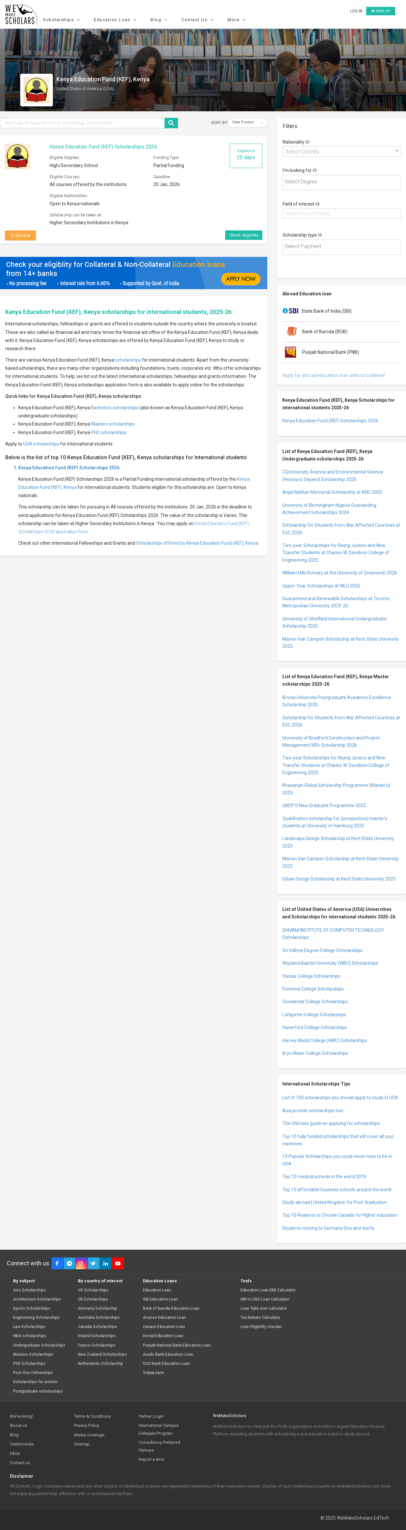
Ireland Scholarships (97, 1336)
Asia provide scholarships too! (312, 1110)
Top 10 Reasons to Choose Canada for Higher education (339, 1215)
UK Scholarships (93, 1299)
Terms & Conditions (92, 1416)
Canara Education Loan (164, 1327)
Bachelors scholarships (114, 407)
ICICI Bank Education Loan (166, 1364)
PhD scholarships (108, 432)
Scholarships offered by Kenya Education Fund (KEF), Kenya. (197, 543)
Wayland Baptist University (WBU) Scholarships (330, 963)
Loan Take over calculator (264, 1308)
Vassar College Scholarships (311, 976)
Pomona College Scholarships (313, 988)
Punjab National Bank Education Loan (177, 1345)
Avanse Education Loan (164, 1318)
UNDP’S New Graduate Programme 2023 (324, 805)
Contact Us (198, 19)
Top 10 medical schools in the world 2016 (324, 1176)
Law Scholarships (29, 1327)
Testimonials (22, 1444)
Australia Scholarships (99, 1318)
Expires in (246, 154)
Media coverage (89, 1434)
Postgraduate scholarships (38, 1391)
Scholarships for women (35, 1382)
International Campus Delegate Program (159, 1429)
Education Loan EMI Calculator (268, 1290)
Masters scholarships (113, 424)
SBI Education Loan (160, 1299)
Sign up (380, 11)
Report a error (151, 1459)
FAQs (15, 1453)
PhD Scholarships (29, 1364)
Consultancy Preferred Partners (159, 1446)
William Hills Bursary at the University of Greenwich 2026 (339, 572)
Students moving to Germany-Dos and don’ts (328, 1228)
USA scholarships (41, 443)
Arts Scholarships (29, 1290)
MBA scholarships (29, 1336)
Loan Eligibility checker (261, 1327)
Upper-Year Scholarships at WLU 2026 (321, 585)
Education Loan (116, 19)
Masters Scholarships (33, 1354)
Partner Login (151, 1416)
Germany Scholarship (97, 1308)
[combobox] (341, 151)
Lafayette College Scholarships (314, 1014)
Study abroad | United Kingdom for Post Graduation (334, 1202)
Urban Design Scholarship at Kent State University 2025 (339, 879)
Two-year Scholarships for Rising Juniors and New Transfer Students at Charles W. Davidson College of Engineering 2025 (335, 553)
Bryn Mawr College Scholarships (315, 1053)
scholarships (128, 360)
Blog (159, 19)
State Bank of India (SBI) (316, 311)
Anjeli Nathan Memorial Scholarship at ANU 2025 (332, 492)
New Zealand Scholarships (102, 1354)
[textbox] (343, 182)
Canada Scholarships (97, 1327)
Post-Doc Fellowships (33, 1373)
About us (18, 1425)
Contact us (20, 1462)
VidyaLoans (153, 1373)
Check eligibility (243, 235)
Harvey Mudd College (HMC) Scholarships (324, 1040)
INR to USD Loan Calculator (265, 1299)
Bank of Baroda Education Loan (171, 1308)
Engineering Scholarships (36, 1318)
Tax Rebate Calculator (260, 1318)
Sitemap (82, 1444)
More (237, 19)
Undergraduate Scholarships (39, 1345)
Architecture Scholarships (37, 1299)
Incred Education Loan (163, 1336)
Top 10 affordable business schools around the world (336, 1189)
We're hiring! (21, 1416)
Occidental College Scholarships (315, 1001)
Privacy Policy (86, 1425)
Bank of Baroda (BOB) (315, 332)
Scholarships (62, 19)
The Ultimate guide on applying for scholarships (331, 1123)
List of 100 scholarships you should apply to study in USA (340, 1097)
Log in (356, 11)
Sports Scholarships (31, 1308)
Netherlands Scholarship (100, 1364)
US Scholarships (93, 1290)
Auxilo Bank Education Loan (168, 1354)
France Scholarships (97, 1345)
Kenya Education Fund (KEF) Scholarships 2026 (103, 147)
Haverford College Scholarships (314, 1027)
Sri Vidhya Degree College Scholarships (322, 950)
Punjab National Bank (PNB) (320, 352)
